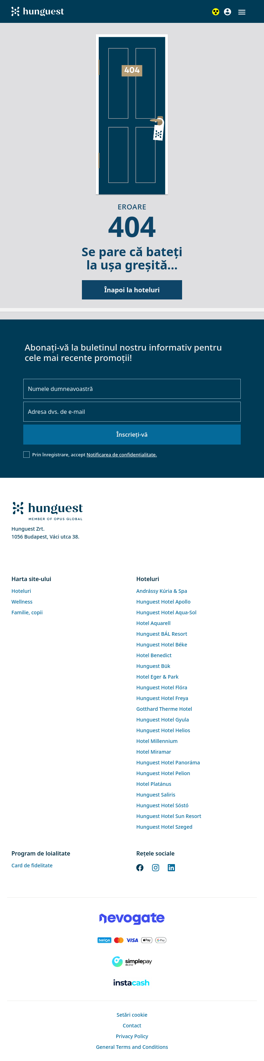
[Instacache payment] (132, 983)
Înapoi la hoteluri (132, 290)
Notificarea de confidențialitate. (122, 454)
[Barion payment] (132, 940)
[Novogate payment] (132, 919)
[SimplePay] (132, 962)
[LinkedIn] (171, 867)
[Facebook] (139, 867)
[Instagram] (155, 867)
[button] (241, 12)
